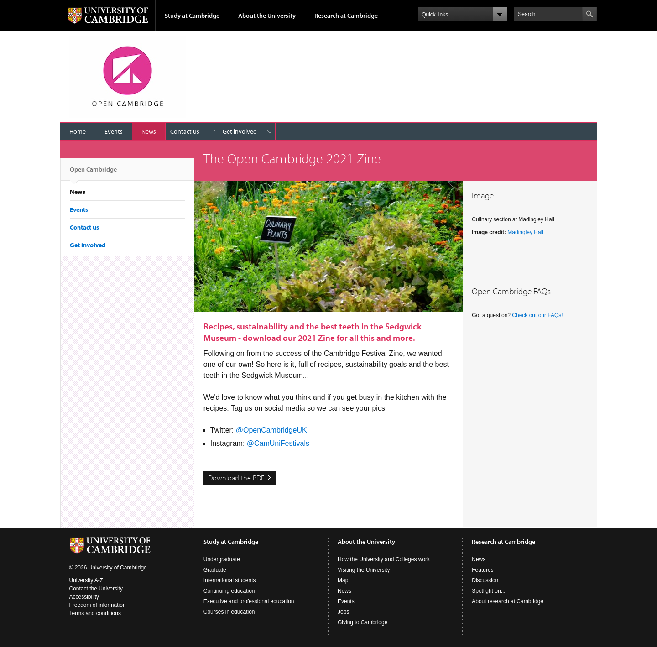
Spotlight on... (488, 591)
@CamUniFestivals (278, 443)
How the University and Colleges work (384, 559)
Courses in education (229, 612)
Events (113, 131)
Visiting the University (364, 570)
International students (229, 580)
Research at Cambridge (346, 15)
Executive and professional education (248, 601)
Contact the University (96, 588)
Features (482, 570)
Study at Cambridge (192, 15)
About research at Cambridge (507, 601)
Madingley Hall (525, 232)
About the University (267, 15)
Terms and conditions (95, 613)
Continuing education (229, 591)
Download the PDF (236, 477)
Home (77, 131)
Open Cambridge (93, 173)
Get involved (240, 131)
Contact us (184, 131)
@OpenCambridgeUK (271, 430)
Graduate (214, 570)
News (148, 131)
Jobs (343, 612)
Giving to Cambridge (362, 622)
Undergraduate (221, 559)
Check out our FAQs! (537, 315)
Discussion (485, 580)
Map (343, 580)
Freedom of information (97, 605)
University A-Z (86, 580)
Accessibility (84, 597)
